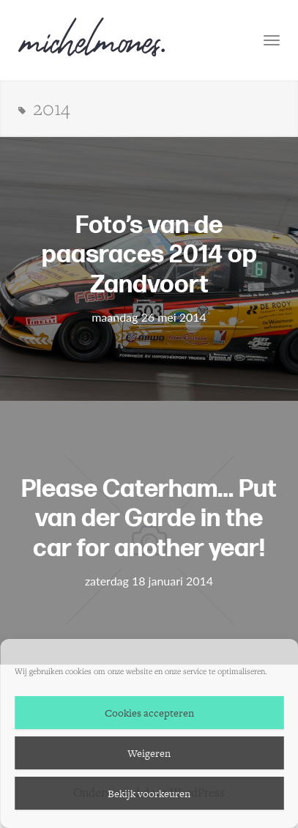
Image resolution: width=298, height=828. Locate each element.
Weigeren (149, 753)
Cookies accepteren (149, 713)
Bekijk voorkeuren (149, 793)
